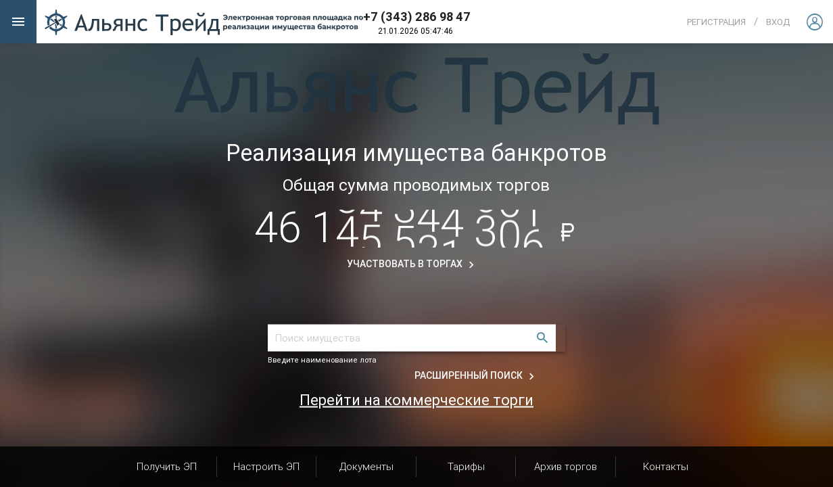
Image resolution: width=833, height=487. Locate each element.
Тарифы (466, 466)
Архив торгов (565, 466)
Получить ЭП (167, 466)
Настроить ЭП (266, 466)
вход (778, 22)
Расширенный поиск (476, 375)
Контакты (665, 466)
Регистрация (716, 22)
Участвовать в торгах (412, 264)
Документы (366, 466)
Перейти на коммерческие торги (416, 399)
